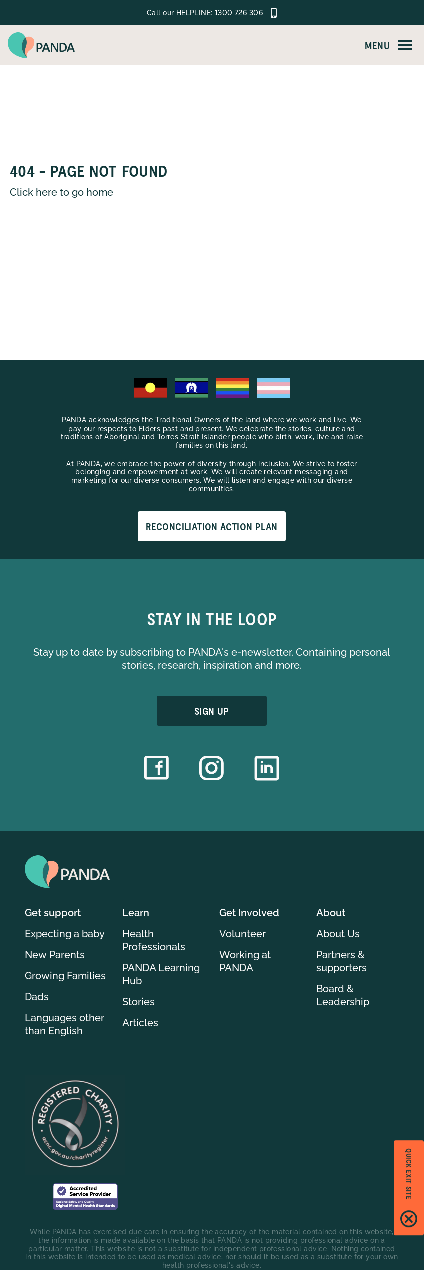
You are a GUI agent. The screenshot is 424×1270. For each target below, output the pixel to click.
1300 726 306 (239, 13)
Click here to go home (62, 192)
